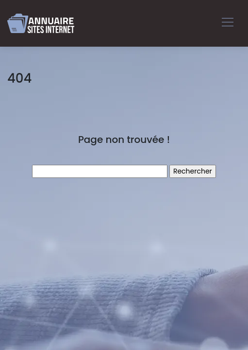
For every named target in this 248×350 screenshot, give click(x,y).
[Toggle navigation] (227, 23)
